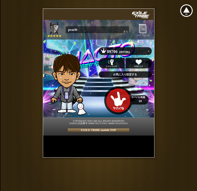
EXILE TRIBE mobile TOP (98, 130)
